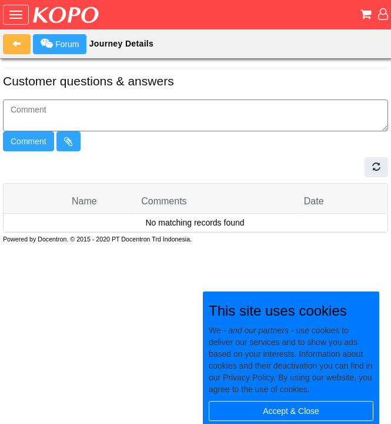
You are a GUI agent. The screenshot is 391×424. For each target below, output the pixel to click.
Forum (60, 43)
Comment (28, 141)
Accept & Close (291, 411)
